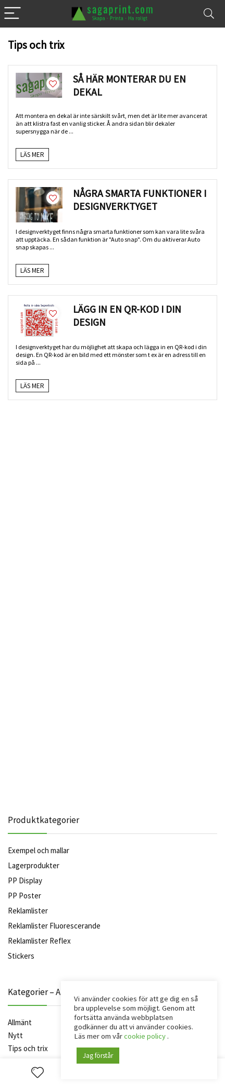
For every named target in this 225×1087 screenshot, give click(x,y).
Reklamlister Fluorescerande (54, 926)
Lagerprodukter (33, 865)
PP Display (25, 880)
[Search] (208, 14)
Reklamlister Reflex (39, 941)
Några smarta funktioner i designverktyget (139, 200)
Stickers (21, 956)
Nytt (15, 1035)
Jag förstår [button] (98, 1055)
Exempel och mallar (38, 850)
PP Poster (24, 895)
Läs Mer (32, 154)
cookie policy (145, 1036)
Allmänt (20, 1022)
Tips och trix (28, 1048)
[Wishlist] (37, 1072)
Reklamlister (28, 911)
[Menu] (12, 14)
